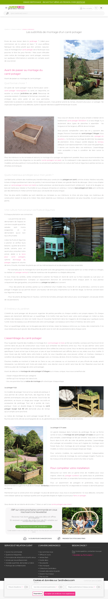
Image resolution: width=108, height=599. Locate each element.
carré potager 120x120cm (77, 121)
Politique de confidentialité (16, 566)
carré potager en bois (56, 343)
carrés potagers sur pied (51, 160)
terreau (101, 142)
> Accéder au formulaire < (82, 555)
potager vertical (22, 272)
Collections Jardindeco (47, 568)
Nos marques (44, 566)
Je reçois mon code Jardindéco (33, 526)
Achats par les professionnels (16, 560)
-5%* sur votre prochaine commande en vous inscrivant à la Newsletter (34, 511)
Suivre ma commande (14, 552)
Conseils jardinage (28, 29)
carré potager (27, 50)
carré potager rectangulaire (15, 91)
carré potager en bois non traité (23, 185)
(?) (22, 587)
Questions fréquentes (14, 555)
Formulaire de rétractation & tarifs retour (21, 557)
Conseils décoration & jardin (49, 571)
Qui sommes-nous (46, 552)
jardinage (33, 41)
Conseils (7, 29)
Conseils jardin (16, 29)
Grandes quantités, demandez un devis (20, 563)
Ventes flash (43, 557)
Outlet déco (43, 560)
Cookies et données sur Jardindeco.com (54, 580)
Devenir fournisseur (46, 574)
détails (37, 583)
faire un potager (79, 496)
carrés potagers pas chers (61, 504)
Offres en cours (45, 555)
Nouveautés (43, 563)
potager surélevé (72, 476)
